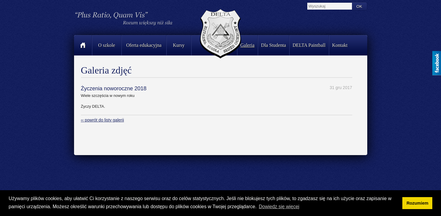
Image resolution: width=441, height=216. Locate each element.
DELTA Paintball (309, 45)
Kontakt (340, 45)
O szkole (106, 45)
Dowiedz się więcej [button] (279, 206)
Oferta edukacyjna (144, 45)
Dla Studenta (273, 45)
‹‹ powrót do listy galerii (102, 120)
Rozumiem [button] (417, 203)
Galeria (247, 45)
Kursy (179, 45)
